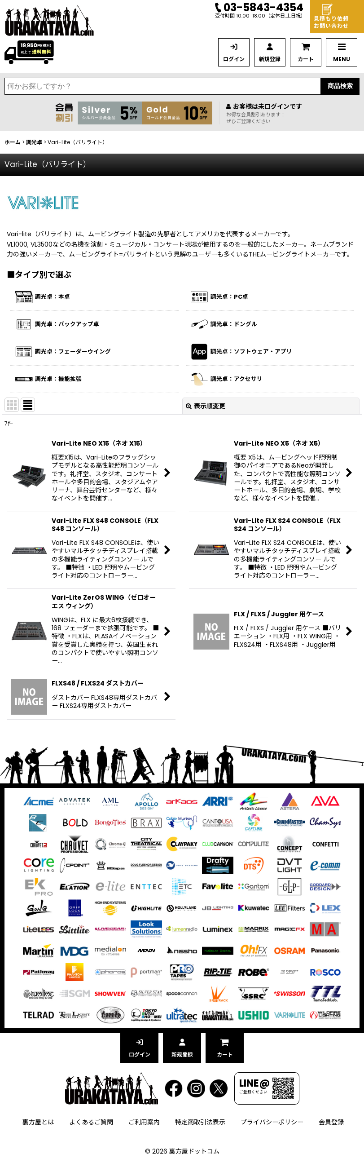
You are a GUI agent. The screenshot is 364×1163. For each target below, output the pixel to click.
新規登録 (270, 59)
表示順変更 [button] (205, 406)
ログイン (234, 59)
